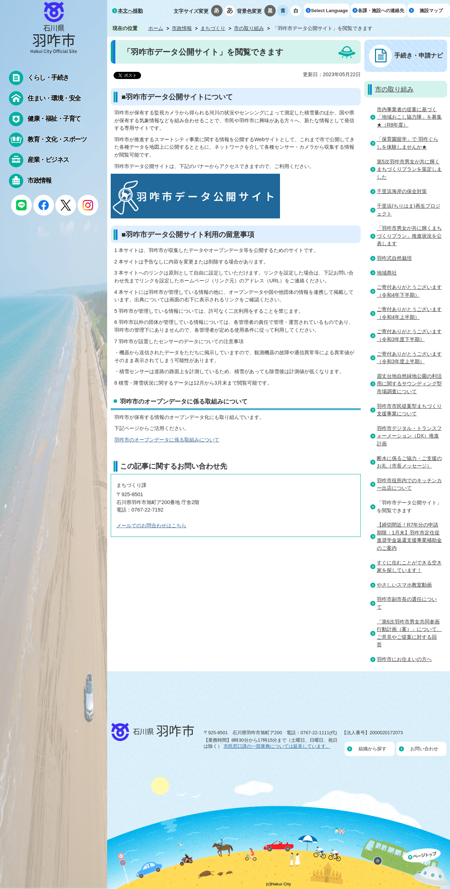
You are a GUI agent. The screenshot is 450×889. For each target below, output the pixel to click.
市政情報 (182, 28)
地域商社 (387, 273)
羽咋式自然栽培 (394, 258)
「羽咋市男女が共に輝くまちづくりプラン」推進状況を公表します (409, 235)
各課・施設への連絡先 (381, 10)
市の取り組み (249, 28)
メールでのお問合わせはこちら (151, 525)
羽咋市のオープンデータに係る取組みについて (166, 440)
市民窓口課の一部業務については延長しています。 (277, 746)
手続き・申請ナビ (418, 55)
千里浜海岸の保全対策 (402, 191)
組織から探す (372, 748)
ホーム (155, 28)
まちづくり (212, 28)
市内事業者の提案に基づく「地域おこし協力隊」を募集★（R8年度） (409, 117)
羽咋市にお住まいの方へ (404, 659)
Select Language (329, 10)
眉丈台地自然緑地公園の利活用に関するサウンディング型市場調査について (409, 383)
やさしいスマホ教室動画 (404, 585)
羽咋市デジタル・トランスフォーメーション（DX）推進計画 (409, 435)
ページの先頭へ (426, 868)
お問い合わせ (424, 748)
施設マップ (431, 10)
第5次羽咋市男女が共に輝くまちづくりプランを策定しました (409, 169)
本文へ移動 (130, 11)
